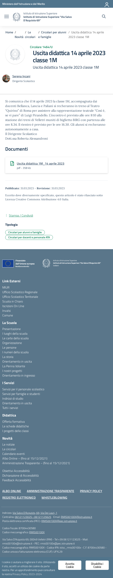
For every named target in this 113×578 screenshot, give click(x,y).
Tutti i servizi (10, 407)
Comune (7, 315)
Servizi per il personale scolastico (23, 389)
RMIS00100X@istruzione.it (76, 517)
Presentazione (11, 329)
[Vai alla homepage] (16, 17)
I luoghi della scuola (14, 333)
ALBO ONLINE (11, 491)
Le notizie (8, 444)
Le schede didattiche (15, 426)
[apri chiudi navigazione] (6, 17)
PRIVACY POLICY (91, 491)
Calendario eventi (13, 453)
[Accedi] (107, 4)
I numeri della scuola (15, 352)
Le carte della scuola (15, 338)
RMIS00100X (37, 532)
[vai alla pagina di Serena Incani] (21, 76)
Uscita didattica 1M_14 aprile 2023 (40, 163)
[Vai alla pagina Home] (9, 32)
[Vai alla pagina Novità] (19, 37)
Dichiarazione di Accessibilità (20, 475)
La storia (7, 356)
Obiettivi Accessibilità (16, 470)
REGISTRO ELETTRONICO (19, 497)
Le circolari (9, 449)
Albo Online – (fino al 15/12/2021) (24, 458)
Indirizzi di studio (12, 398)
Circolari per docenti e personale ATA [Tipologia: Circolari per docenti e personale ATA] (29, 237)
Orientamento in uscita (17, 361)
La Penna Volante (13, 366)
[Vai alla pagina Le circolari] (30, 34)
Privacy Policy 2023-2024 (27, 574)
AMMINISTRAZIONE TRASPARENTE (50, 491)
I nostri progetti (12, 370)
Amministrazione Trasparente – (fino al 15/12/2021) (36, 463)
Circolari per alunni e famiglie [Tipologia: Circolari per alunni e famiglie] (25, 232)
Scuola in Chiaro (12, 301)
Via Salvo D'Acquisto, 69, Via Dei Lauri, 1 (35, 513)
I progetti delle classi (15, 431)
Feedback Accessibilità (16, 480)
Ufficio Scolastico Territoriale (20, 296)
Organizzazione (12, 342)
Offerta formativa (13, 421)
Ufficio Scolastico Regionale (19, 292)
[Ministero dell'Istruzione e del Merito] (23, 4)
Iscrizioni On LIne (13, 306)
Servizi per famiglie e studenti (21, 393)
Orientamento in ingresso (18, 375)
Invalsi (6, 310)
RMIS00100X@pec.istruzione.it (59, 521)
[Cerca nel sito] (104, 16)
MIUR (5, 287)
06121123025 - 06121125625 (33, 517)
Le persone (9, 347)
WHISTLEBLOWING (54, 497)
